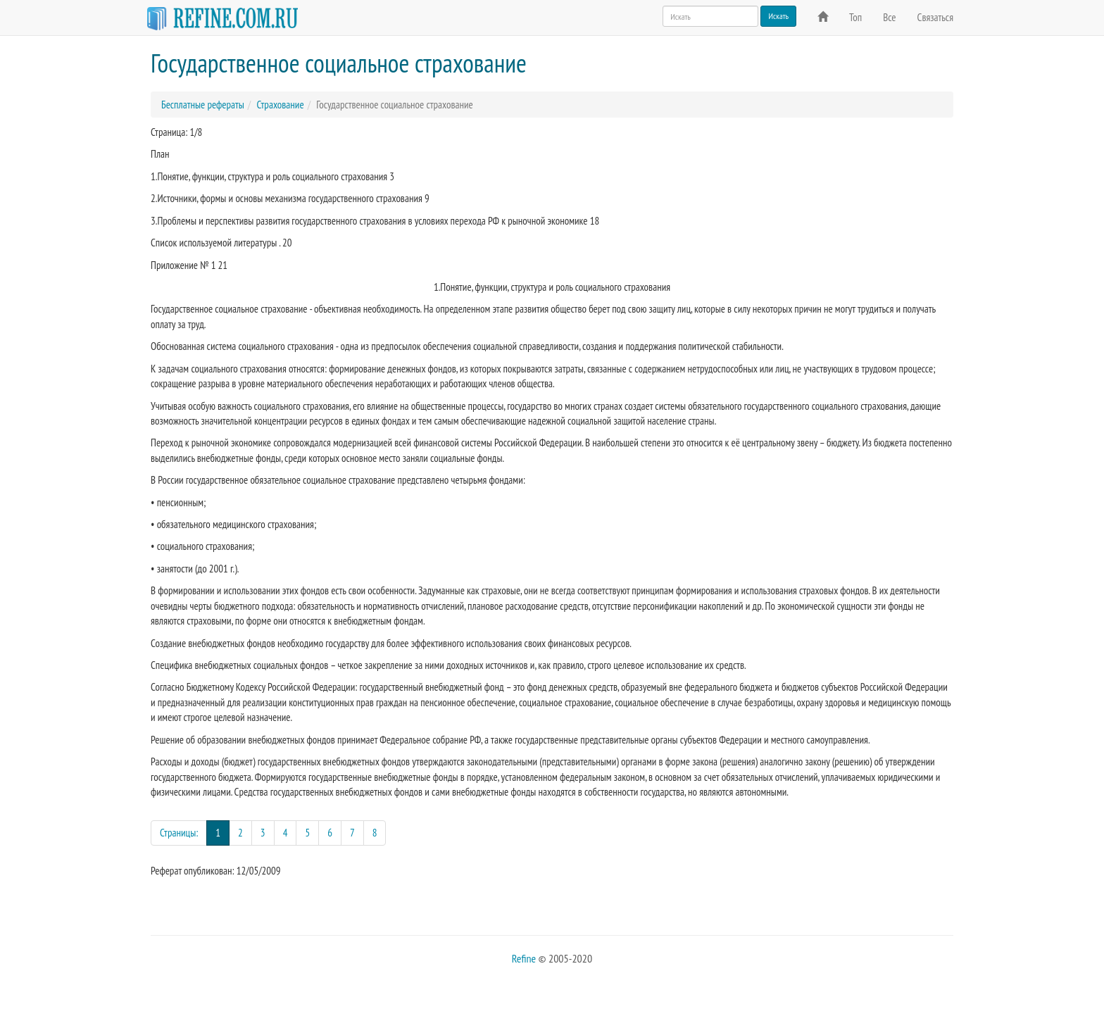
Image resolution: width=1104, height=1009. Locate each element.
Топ (855, 17)
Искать (778, 16)
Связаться (935, 17)
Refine (524, 958)
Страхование (279, 104)
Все (889, 17)
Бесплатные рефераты (202, 104)
